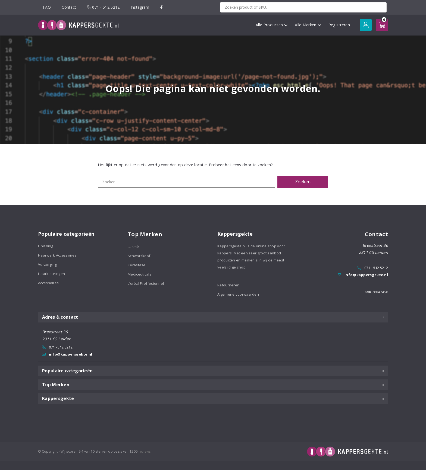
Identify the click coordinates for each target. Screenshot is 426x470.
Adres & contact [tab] (213, 317)
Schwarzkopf (139, 255)
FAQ (47, 7)
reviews (145, 451)
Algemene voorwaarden (238, 294)
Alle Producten (271, 24)
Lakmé (133, 246)
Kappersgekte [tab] (213, 398)
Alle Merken (308, 24)
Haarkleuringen (51, 273)
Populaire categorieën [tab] (213, 371)
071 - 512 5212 (103, 7)
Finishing (45, 246)
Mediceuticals (139, 274)
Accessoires (48, 282)
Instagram (140, 7)
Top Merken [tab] (213, 385)
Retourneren (228, 285)
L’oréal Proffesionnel (146, 283)
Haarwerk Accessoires (57, 255)
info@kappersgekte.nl (366, 274)
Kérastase (137, 265)
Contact (69, 7)
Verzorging (47, 264)
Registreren (339, 24)
